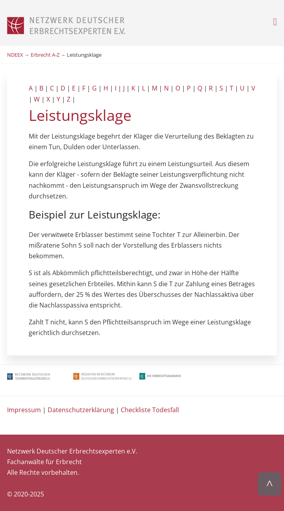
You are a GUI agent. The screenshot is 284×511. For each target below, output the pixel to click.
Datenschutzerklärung (81, 409)
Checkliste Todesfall (150, 409)
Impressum (24, 409)
